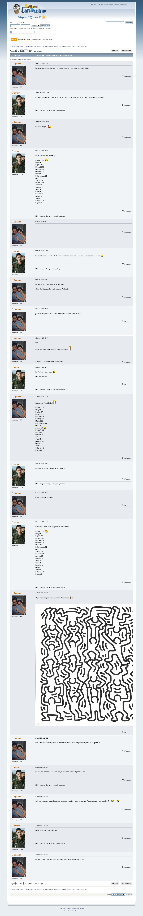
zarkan (17, 93)
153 (26, 51)
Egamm (17, 64)
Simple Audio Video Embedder (72, 910)
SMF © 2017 (71, 908)
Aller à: (109, 894)
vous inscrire (47, 23)
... (19, 51)
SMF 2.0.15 (63, 908)
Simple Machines (80, 908)
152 (21, 51)
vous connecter (33, 23)
